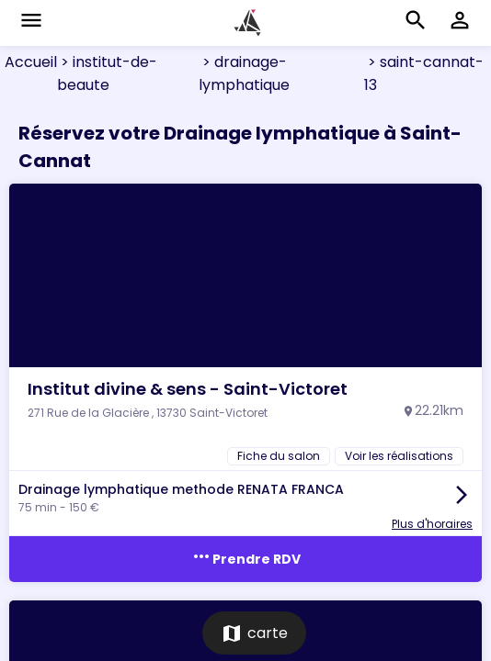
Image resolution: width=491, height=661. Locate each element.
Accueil (31, 62)
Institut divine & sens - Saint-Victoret (188, 388)
